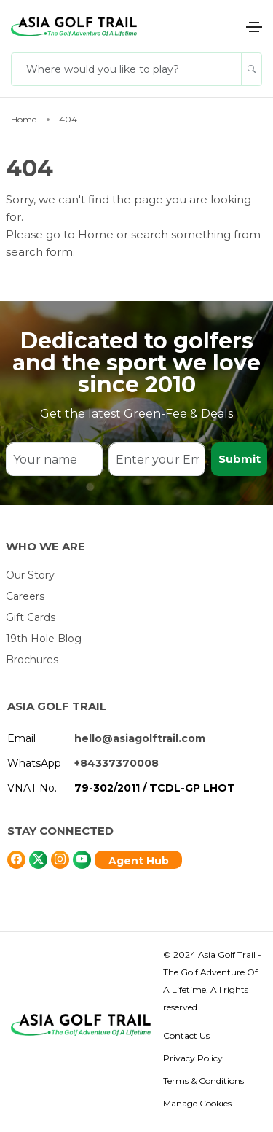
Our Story (30, 575)
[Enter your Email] (156, 459)
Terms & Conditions (203, 1080)
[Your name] (54, 459)
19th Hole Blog (44, 638)
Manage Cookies (197, 1103)
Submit (239, 459)
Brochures (32, 659)
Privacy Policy (193, 1058)
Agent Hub (138, 860)
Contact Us (186, 1035)
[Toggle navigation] (254, 27)
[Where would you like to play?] (126, 69)
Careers (25, 596)
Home (97, 234)
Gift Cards (30, 617)
